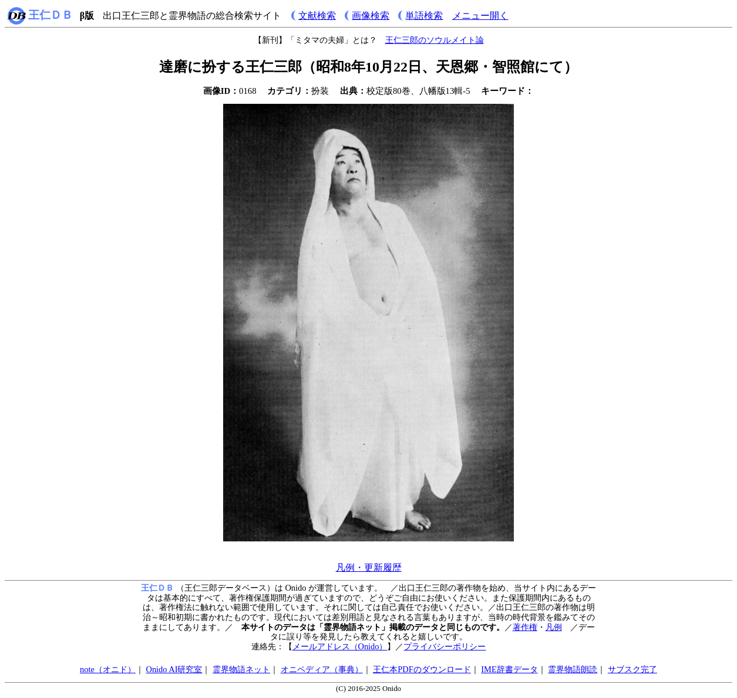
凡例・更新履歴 (369, 567)
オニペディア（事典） (322, 669)
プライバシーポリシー (444, 646)
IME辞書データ (509, 669)
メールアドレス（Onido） (340, 646)
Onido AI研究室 (174, 669)
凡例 (554, 627)
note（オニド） (108, 669)
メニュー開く (480, 16)
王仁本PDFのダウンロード (421, 669)
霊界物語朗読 (572, 669)
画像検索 (370, 16)
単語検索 (424, 16)
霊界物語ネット (241, 669)
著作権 (525, 627)
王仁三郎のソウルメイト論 (434, 40)
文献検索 (317, 16)
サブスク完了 (632, 669)
